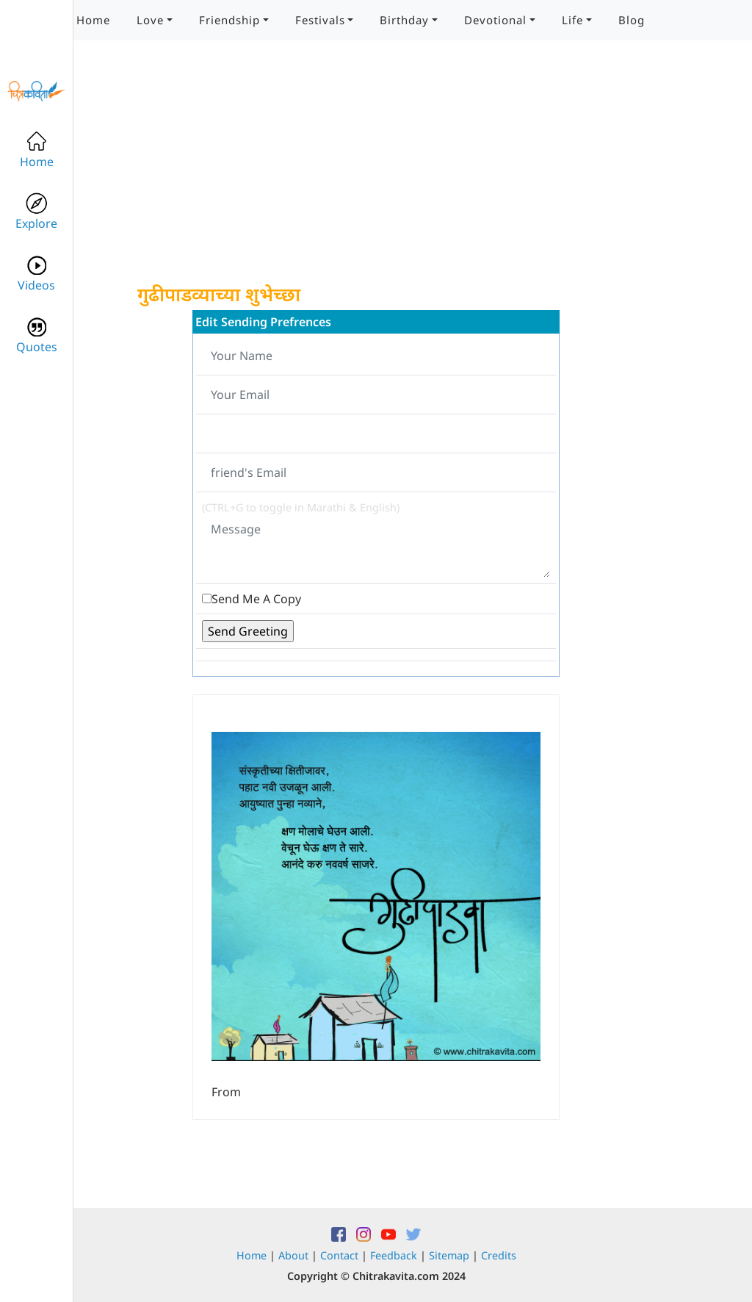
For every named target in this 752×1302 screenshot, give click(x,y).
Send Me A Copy (256, 599)
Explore (36, 212)
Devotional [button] (495, 19)
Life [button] (572, 19)
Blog (631, 19)
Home (93, 19)
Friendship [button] (229, 19)
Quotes (36, 335)
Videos (36, 273)
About (293, 1255)
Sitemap (449, 1255)
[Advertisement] (376, 176)
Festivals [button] (320, 19)
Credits (498, 1255)
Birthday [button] (404, 19)
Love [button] (150, 19)
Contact (339, 1255)
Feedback (393, 1255)
